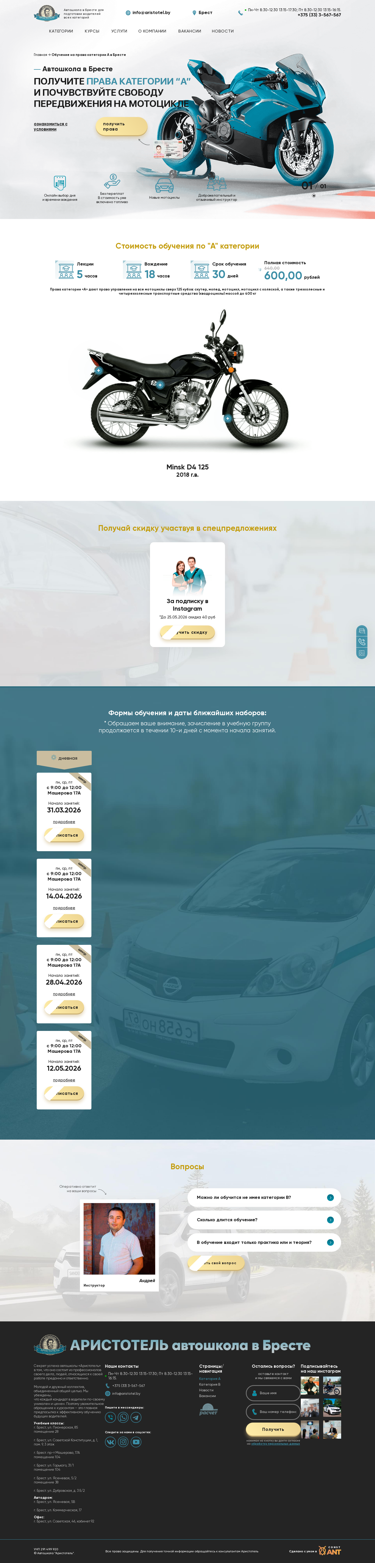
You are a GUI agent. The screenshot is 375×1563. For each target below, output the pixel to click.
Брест (206, 12)
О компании (152, 31)
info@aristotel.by (151, 12)
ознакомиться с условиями (50, 126)
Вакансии (189, 31)
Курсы (92, 31)
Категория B (209, 1384)
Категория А (210, 1379)
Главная (40, 55)
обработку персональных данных (275, 1443)
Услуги (119, 31)
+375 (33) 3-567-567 (319, 15)
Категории (61, 31)
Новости (223, 31)
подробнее (64, 822)
